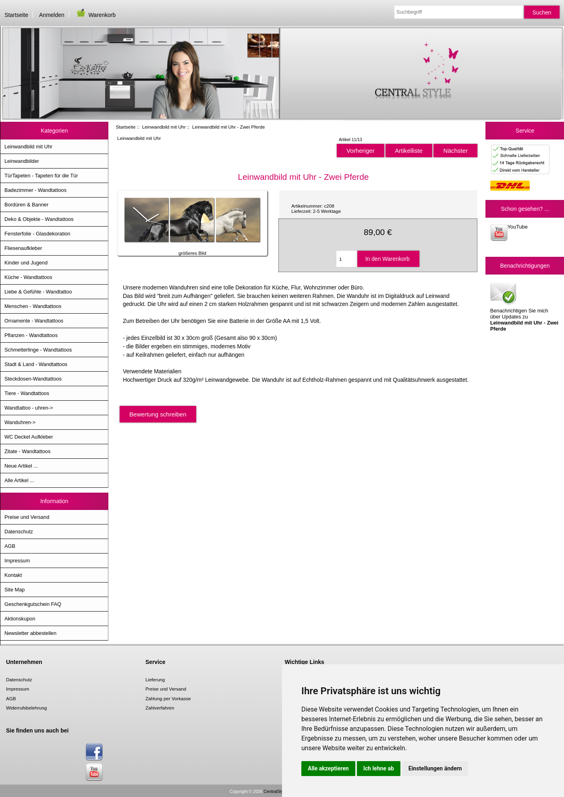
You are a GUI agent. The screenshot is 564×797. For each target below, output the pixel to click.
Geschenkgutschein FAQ (32, 604)
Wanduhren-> (19, 422)
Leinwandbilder (21, 161)
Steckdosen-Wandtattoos (33, 379)
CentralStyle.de (277, 791)
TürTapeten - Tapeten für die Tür (41, 176)
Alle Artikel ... (19, 480)
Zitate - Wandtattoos (27, 451)
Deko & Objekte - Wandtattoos (39, 219)
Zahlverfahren (159, 707)
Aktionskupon (19, 619)
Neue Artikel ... (21, 466)
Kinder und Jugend (26, 263)
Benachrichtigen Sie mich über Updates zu (524, 306)
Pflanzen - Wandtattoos (31, 335)
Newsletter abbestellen (30, 633)
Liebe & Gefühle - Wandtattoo (38, 292)
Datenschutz (18, 532)
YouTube (509, 232)
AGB (9, 546)
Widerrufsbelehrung (26, 707)
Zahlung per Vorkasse (168, 698)
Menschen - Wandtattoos (32, 306)
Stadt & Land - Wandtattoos (35, 364)
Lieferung (155, 679)
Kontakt (13, 575)
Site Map (14, 590)
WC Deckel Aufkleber (28, 437)
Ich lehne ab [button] (378, 768)
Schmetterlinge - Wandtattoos (38, 350)
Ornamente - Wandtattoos (33, 321)
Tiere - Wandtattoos (26, 393)
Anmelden (51, 15)
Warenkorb (95, 15)
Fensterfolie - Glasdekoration (37, 234)
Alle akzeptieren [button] (328, 768)
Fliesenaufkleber (23, 248)
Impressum (17, 561)
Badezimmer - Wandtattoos (35, 190)
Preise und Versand (26, 517)
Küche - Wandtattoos (28, 277)
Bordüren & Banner (26, 205)
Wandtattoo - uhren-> (28, 408)
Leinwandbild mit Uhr (164, 126)
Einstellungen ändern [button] (435, 768)
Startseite (16, 15)
